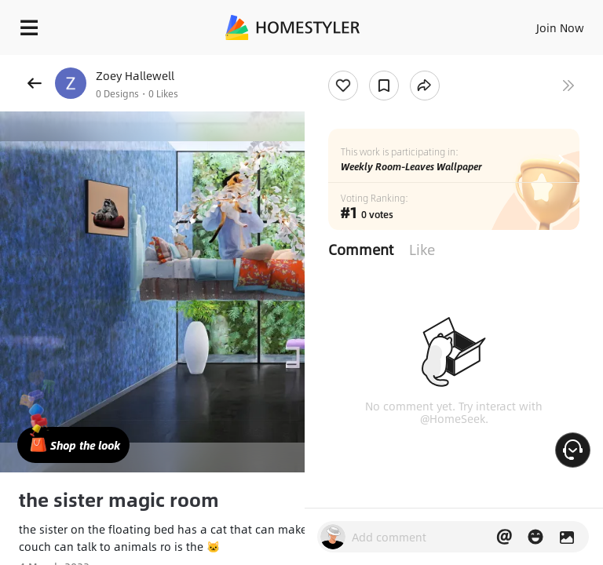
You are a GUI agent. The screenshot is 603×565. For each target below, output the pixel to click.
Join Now (560, 27)
